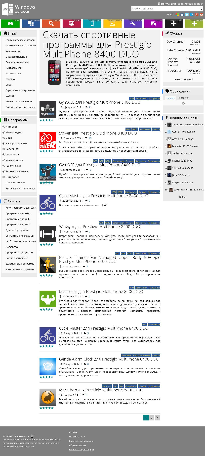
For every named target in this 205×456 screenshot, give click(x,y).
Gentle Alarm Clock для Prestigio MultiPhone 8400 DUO (109, 359)
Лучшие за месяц (181, 118)
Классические (14, 51)
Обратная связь (77, 445)
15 (90, 138)
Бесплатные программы (20, 235)
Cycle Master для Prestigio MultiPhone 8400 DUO (103, 195)
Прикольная (154, 161)
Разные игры (13, 73)
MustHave (126, 355)
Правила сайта (77, 436)
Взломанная (141, 98)
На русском (154, 98)
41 (90, 107)
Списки (11, 201)
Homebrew (12, 246)
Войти (163, 3)
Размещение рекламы (81, 440)
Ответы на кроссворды (81, 449)
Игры (10, 33)
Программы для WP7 (18, 224)
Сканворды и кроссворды (20, 107)
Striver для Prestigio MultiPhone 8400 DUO (98, 133)
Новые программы (16, 258)
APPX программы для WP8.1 (21, 207)
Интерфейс (12, 177)
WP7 (95, 161)
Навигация (12, 148)
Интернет (11, 126)
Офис (9, 137)
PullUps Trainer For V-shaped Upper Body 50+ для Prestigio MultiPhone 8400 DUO (109, 259)
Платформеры (14, 67)
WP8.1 (135, 129)
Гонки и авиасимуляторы (20, 40)
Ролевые (11, 79)
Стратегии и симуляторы (20, 90)
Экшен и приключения (19, 101)
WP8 (132, 98)
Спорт (9, 84)
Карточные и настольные (21, 45)
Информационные (16, 143)
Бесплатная (145, 129)
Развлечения (13, 165)
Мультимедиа (14, 132)
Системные (12, 154)
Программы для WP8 (18, 219)
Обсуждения (177, 91)
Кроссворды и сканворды (20, 188)
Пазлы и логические (17, 62)
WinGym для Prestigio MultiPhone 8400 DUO (99, 226)
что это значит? (183, 79)
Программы (15, 120)
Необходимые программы (21, 241)
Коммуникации (14, 160)
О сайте (73, 432)
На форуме (183, 97)
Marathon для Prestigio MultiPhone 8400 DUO (101, 390)
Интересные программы (20, 269)
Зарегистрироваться (190, 3)
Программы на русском (19, 252)
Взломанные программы (20, 263)
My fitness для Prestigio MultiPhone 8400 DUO (101, 291)
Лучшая (156, 129)
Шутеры (10, 95)
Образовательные (16, 56)
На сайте (170, 98)
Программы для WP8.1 (19, 213)
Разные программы (17, 171)
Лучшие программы (17, 230)
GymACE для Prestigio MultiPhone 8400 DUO (100, 102)
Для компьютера (15, 182)
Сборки (173, 33)
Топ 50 (182, 196)
